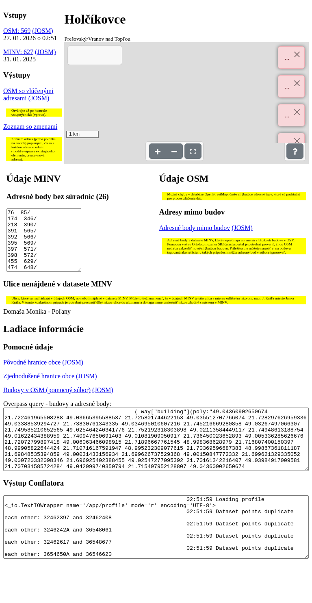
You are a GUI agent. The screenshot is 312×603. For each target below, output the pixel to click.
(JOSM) (42, 30)
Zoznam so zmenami (30, 126)
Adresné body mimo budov (194, 227)
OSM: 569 (16, 30)
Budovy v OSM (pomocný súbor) (47, 402)
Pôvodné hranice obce (32, 374)
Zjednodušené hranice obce (38, 388)
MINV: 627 (18, 51)
